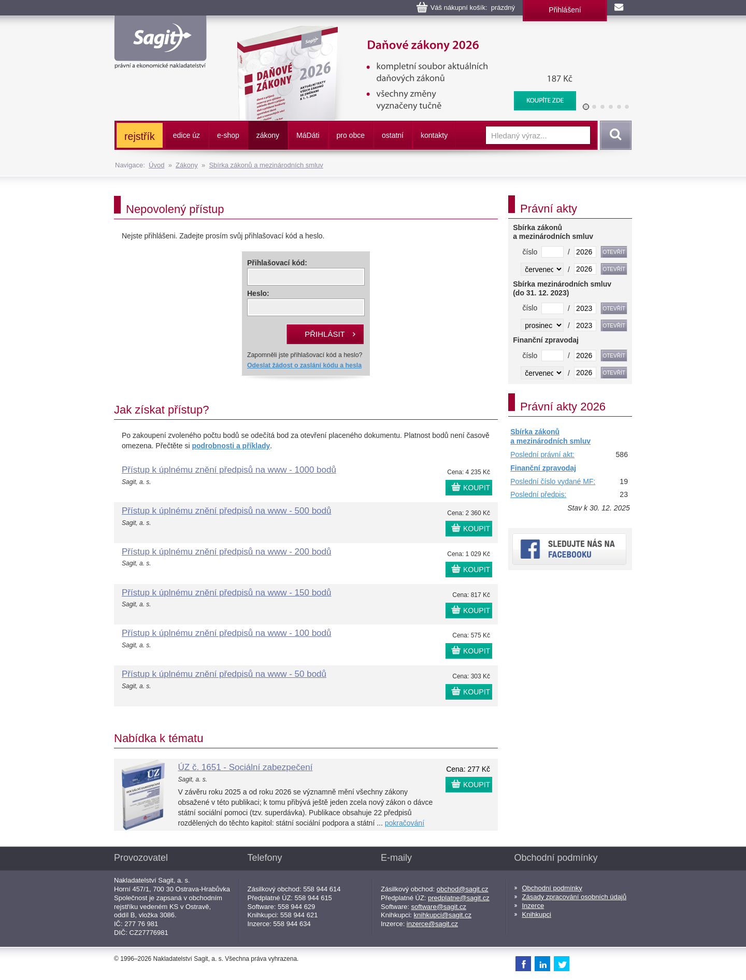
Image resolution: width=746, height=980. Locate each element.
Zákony (187, 165)
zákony (267, 135)
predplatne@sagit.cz (459, 898)
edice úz (186, 135)
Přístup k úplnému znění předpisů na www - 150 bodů (226, 593)
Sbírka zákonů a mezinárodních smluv (266, 165)
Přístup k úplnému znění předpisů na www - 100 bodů (226, 633)
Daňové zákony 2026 (402, 31)
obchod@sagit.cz (463, 889)
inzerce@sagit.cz (432, 924)
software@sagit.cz (438, 907)
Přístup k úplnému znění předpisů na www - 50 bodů (224, 674)
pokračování (404, 823)
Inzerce (533, 906)
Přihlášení (565, 10)
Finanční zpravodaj (543, 468)
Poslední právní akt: (542, 454)
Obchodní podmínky (552, 888)
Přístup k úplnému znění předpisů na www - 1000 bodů (229, 470)
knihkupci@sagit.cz (442, 915)
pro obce (351, 135)
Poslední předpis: (538, 494)
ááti (307, 135)
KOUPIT (476, 488)
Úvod (156, 165)
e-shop (228, 135)
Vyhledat (614, 135)
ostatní (393, 135)
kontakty (434, 135)
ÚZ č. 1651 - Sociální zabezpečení (245, 767)
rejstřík (139, 136)
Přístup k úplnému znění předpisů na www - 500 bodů (226, 511)
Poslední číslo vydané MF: (552, 481)
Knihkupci (536, 914)
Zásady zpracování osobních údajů (574, 897)
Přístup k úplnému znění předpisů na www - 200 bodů (226, 552)
